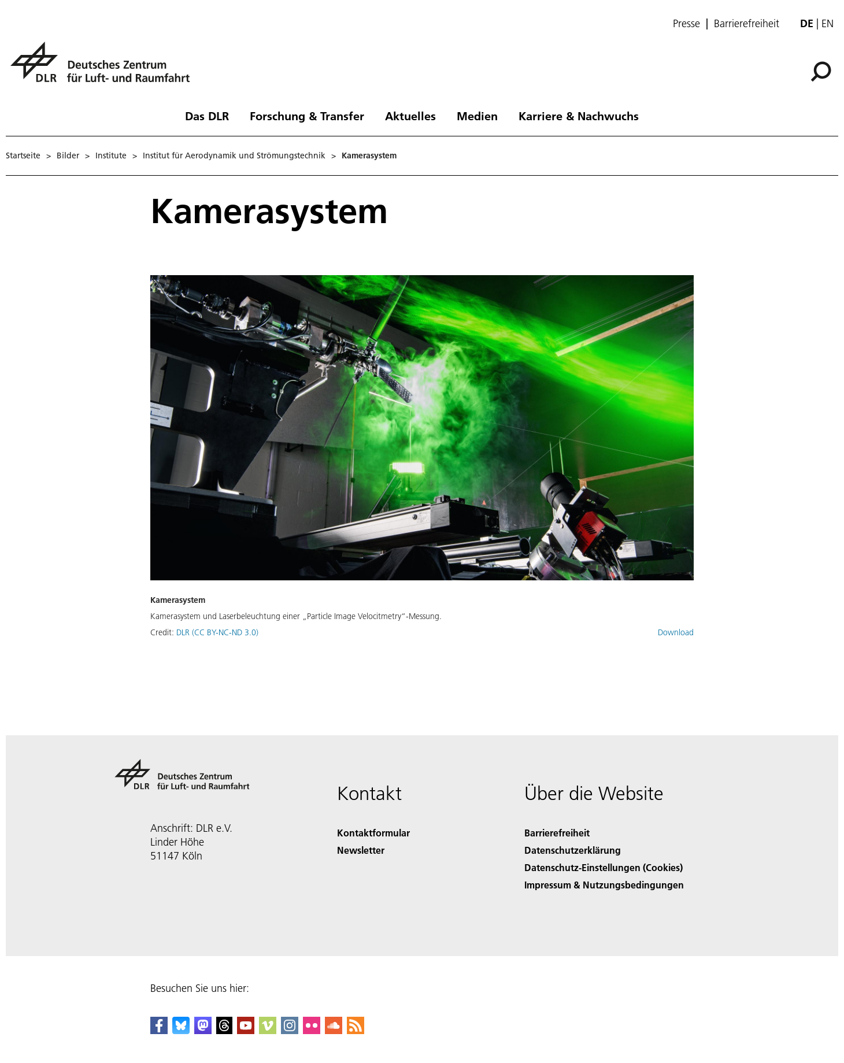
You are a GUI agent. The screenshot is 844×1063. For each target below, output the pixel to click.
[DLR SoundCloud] (333, 1030)
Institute (111, 155)
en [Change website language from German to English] (827, 23)
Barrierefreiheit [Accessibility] (557, 833)
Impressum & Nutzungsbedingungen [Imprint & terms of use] (604, 885)
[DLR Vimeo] (267, 1030)
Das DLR (207, 115)
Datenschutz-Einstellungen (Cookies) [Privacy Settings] (603, 867)
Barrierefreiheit (746, 23)
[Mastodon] (203, 1030)
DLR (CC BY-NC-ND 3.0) (217, 632)
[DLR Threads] (224, 1030)
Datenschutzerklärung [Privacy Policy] (572, 850)
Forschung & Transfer (307, 115)
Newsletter (360, 850)
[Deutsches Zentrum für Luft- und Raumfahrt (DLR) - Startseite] (104, 68)
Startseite (23, 155)
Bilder (68, 155)
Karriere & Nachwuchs (579, 115)
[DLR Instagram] (289, 1030)
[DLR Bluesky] (181, 1030)
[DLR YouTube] (245, 1030)
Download (676, 632)
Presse (686, 23)
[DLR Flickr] (311, 1030)
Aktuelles (410, 115)
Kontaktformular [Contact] (373, 833)
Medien (477, 115)
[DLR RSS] (355, 1030)
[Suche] (820, 71)
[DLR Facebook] (159, 1030)
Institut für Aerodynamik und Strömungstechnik (234, 155)
